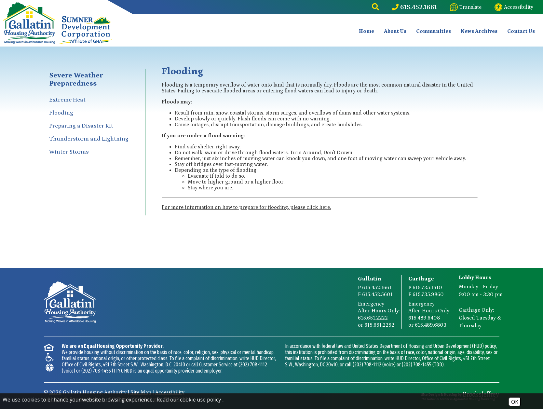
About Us (395, 31)
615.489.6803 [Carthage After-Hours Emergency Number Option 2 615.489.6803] (430, 325)
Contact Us (521, 31)
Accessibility (169, 392)
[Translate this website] (465, 7)
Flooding (61, 113)
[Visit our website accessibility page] (514, 7)
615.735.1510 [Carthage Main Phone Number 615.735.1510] (427, 288)
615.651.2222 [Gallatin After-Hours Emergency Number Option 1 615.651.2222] (373, 318)
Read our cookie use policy (188, 399)
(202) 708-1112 (252, 364)
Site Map (140, 392)
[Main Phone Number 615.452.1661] (414, 7)
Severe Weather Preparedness (76, 79)
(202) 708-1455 (96, 371)
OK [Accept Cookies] (514, 401)
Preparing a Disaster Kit (81, 126)
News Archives (479, 31)
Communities (433, 31)
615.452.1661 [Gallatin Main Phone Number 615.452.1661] (376, 288)
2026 (55, 392)
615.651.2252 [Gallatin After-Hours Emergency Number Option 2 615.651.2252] (379, 325)
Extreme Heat (67, 100)
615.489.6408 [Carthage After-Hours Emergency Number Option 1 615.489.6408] (424, 318)
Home (366, 31)
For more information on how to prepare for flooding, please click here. (246, 207)
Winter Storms (68, 152)
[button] (375, 7)
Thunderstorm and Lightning (89, 139)
